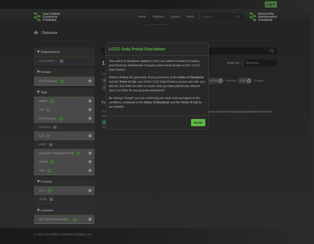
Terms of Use (127, 81)
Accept (198, 122)
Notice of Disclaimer (191, 77)
